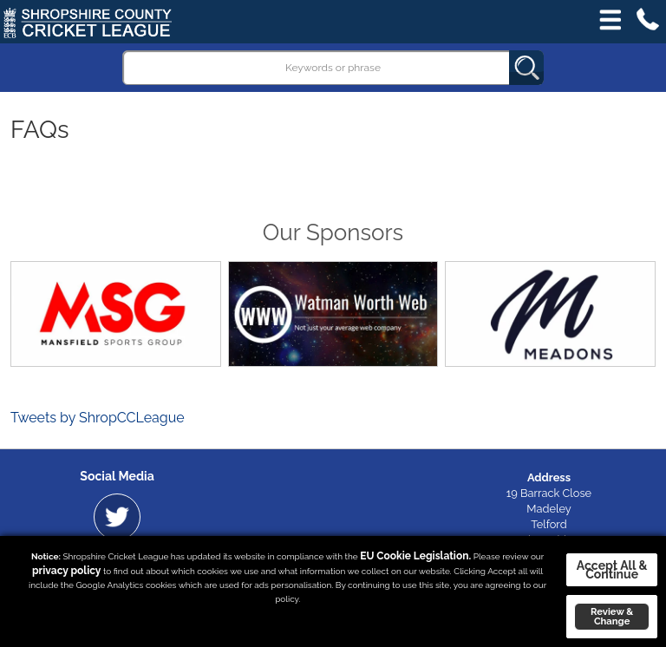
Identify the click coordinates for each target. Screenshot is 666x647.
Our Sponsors (333, 232)
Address (549, 477)
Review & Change (612, 616)
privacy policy (66, 571)
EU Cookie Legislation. (415, 556)
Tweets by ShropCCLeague (97, 417)
